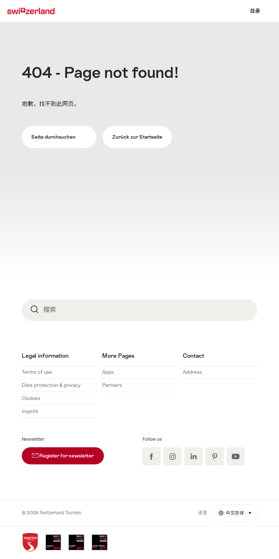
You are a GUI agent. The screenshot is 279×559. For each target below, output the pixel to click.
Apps (108, 372)
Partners (112, 385)
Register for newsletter (68, 453)
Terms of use (37, 372)
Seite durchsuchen (58, 136)
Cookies (31, 398)
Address (192, 372)
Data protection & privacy (51, 385)
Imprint (30, 411)
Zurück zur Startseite (137, 137)
